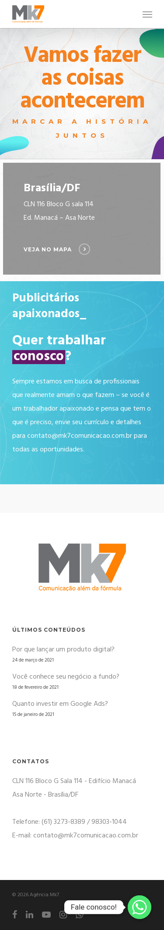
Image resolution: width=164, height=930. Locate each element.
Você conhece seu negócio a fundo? (65, 677)
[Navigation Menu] (147, 14)
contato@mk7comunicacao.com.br (79, 436)
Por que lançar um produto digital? (63, 649)
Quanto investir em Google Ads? (60, 704)
